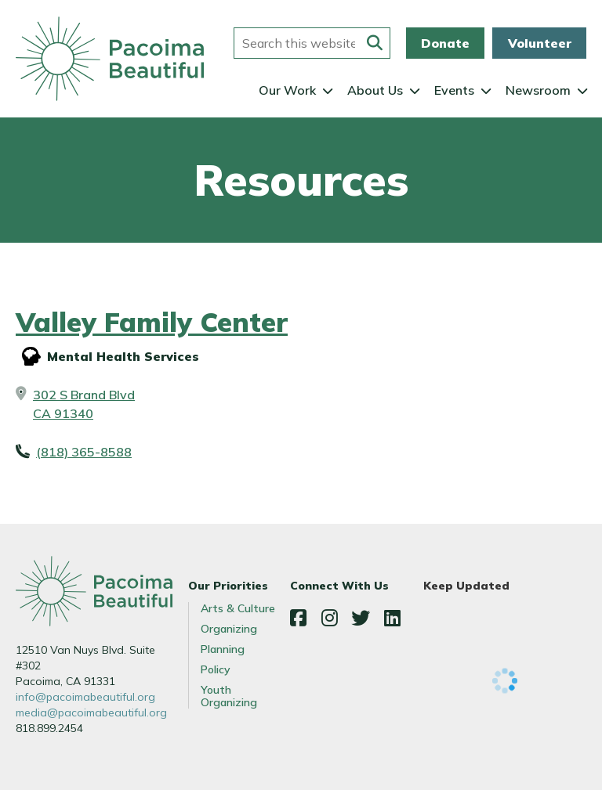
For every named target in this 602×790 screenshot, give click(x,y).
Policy (215, 669)
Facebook (298, 617)
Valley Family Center (152, 322)
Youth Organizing (229, 696)
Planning (223, 649)
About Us (375, 90)
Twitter (360, 617)
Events (454, 90)
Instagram (329, 617)
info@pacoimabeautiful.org (85, 697)
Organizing (229, 628)
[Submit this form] (374, 43)
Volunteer (539, 43)
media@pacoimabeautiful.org (91, 712)
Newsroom (538, 90)
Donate (445, 43)
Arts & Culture (238, 608)
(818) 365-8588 (84, 452)
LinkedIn (392, 617)
